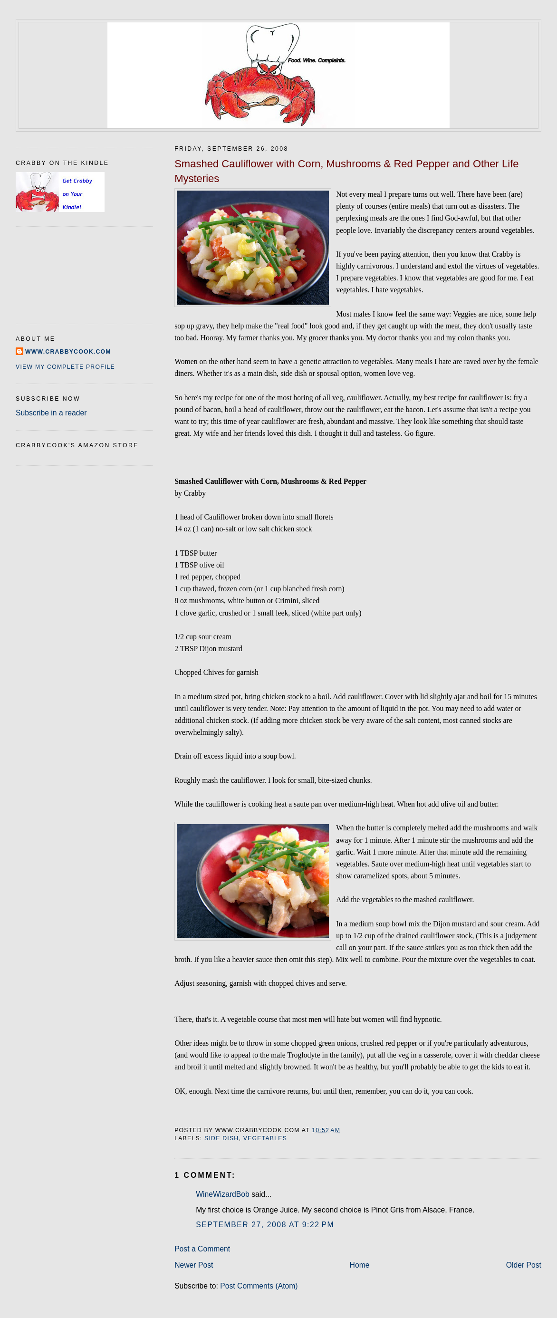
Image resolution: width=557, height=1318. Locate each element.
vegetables (265, 1138)
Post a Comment (202, 1249)
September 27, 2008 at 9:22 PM (265, 1225)
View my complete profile (65, 367)
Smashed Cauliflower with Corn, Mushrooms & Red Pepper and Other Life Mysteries (346, 171)
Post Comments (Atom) (259, 1286)
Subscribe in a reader (51, 413)
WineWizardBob (223, 1194)
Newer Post (193, 1265)
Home (360, 1265)
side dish (221, 1138)
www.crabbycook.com (68, 351)
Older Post (523, 1265)
